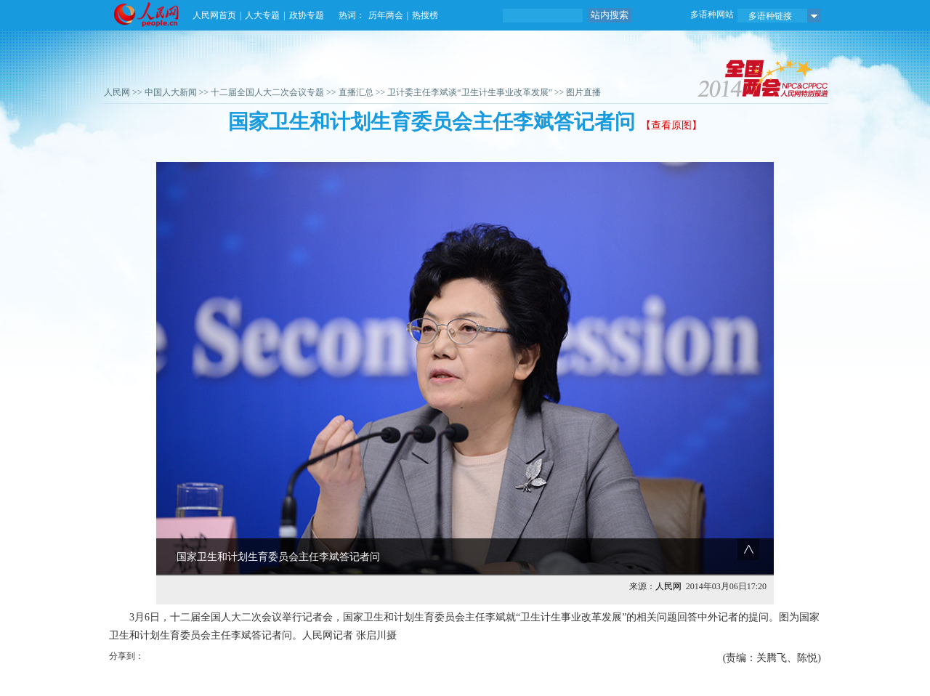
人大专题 (262, 15)
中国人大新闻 (171, 92)
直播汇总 (356, 92)
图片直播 (583, 92)
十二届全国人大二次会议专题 (267, 92)
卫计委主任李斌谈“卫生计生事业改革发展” (469, 92)
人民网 (117, 92)
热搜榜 (425, 15)
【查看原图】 (671, 125)
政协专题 (306, 15)
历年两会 (385, 15)
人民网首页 (214, 15)
